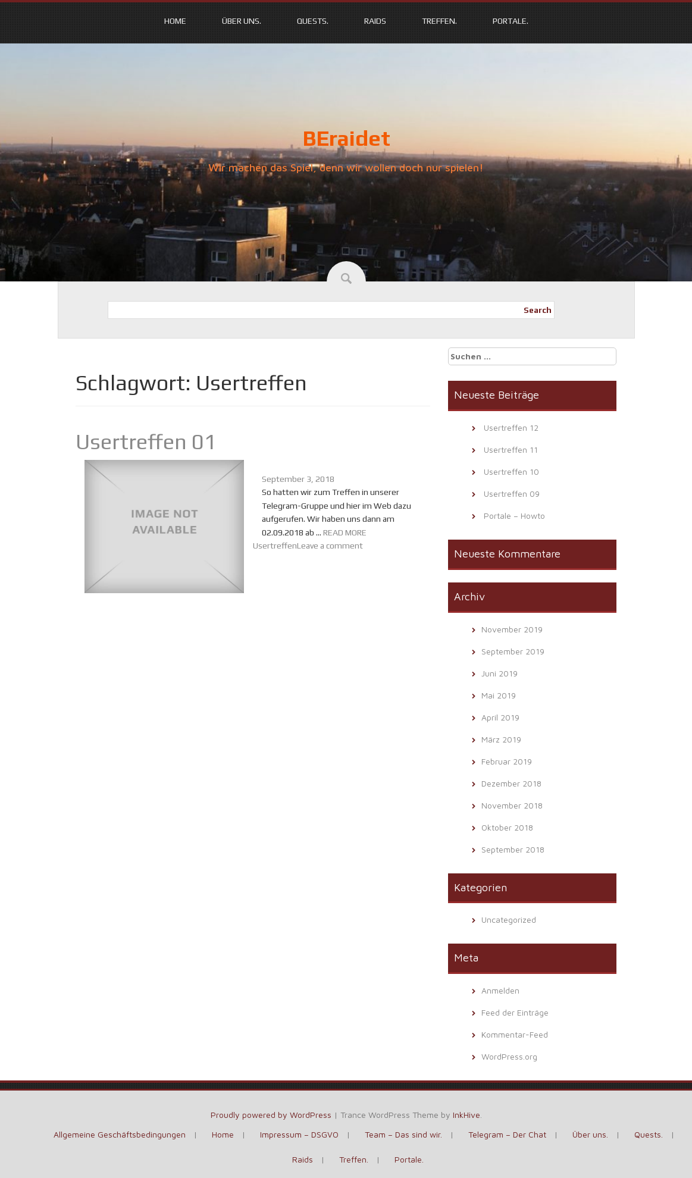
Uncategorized (508, 919)
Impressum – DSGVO (299, 1134)
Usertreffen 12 (511, 427)
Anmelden (500, 990)
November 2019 (512, 629)
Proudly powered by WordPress (271, 1115)
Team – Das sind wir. (403, 1134)
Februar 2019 (506, 761)
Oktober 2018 (507, 827)
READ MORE (345, 532)
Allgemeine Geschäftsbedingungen (120, 1134)
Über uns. (241, 21)
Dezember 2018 (511, 783)
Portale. (510, 21)
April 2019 (500, 717)
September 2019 (512, 651)
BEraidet (346, 138)
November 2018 (512, 805)
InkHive (466, 1115)
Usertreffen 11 (511, 449)
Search (538, 310)
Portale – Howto (514, 515)
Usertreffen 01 (146, 441)
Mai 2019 (498, 695)
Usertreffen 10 (511, 471)
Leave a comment (330, 545)
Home (175, 21)
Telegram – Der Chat (507, 1134)
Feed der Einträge (515, 1012)
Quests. (312, 21)
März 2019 (501, 739)
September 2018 (512, 849)
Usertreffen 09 (512, 493)
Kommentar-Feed (514, 1034)
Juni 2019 (499, 673)
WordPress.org (509, 1056)
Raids (375, 21)
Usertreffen (275, 545)
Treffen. (439, 21)
